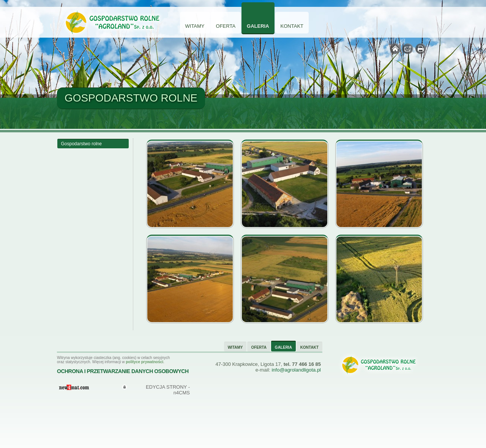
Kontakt (292, 26)
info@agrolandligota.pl (296, 370)
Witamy (195, 26)
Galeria (258, 26)
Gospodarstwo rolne (81, 143)
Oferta (226, 26)
